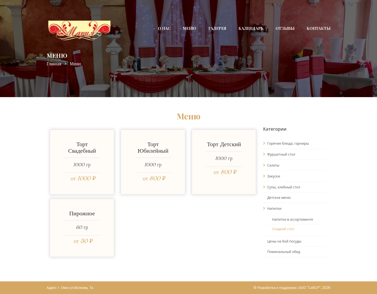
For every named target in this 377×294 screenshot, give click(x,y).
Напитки (272, 208)
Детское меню (279, 197)
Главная (54, 64)
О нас (164, 28)
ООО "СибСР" (309, 287)
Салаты (271, 165)
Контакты (318, 28)
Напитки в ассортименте (292, 219)
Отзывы (285, 28)
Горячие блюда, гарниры (286, 143)
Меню (189, 28)
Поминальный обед (283, 251)
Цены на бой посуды (284, 241)
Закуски (271, 176)
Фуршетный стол (279, 154)
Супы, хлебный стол (281, 187)
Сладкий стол (283, 229)
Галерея (217, 28)
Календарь (250, 28)
